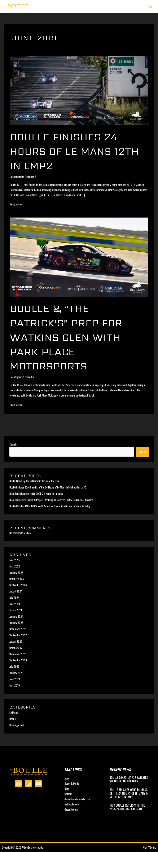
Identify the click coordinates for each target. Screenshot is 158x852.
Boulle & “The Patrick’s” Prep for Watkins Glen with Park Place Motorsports (71, 336)
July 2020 (14, 666)
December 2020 (17, 654)
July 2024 (14, 598)
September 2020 (18, 660)
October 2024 (16, 579)
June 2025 (14, 560)
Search (12, 444)
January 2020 (16, 673)
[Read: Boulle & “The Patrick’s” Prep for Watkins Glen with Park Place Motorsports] (79, 257)
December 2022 (17, 629)
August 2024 (15, 591)
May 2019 (14, 685)
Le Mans (13, 712)
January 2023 (16, 623)
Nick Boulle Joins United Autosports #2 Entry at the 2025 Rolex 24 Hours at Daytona (51, 500)
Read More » (16, 204)
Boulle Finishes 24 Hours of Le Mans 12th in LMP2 (69, 151)
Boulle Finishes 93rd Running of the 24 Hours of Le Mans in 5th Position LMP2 (47, 487)
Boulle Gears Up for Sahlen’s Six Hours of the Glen (34, 481)
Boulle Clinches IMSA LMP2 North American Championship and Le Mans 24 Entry (49, 506)
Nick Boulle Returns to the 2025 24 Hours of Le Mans (36, 494)
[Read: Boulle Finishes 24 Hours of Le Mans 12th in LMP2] (79, 90)
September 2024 (18, 585)
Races (12, 719)
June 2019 (14, 679)
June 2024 (14, 604)
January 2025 (16, 573)
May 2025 (14, 566)
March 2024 (15, 610)
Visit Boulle (149, 847)
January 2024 (16, 616)
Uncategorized (17, 177)
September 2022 (18, 635)
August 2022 (15, 641)
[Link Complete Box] (130, 780)
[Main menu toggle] (150, 7)
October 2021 (16, 648)
